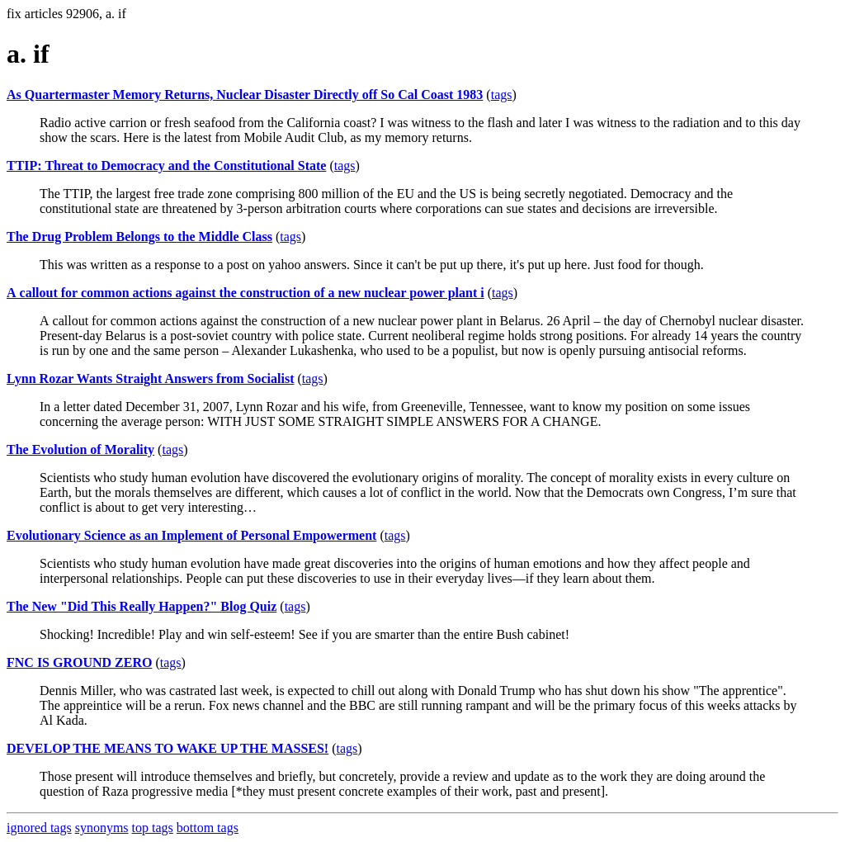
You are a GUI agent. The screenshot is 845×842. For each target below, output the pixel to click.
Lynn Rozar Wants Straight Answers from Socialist (150, 378)
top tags (152, 828)
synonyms (102, 828)
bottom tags (207, 828)
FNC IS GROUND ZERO (79, 662)
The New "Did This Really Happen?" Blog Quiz (141, 606)
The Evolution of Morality (80, 449)
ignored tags (39, 828)
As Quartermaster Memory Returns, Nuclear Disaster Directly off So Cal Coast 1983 (245, 95)
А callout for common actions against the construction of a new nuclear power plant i (245, 293)
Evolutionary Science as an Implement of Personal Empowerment (191, 535)
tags (501, 95)
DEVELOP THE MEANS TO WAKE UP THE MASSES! (167, 748)
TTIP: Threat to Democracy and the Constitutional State (166, 165)
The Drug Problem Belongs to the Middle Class (139, 236)
